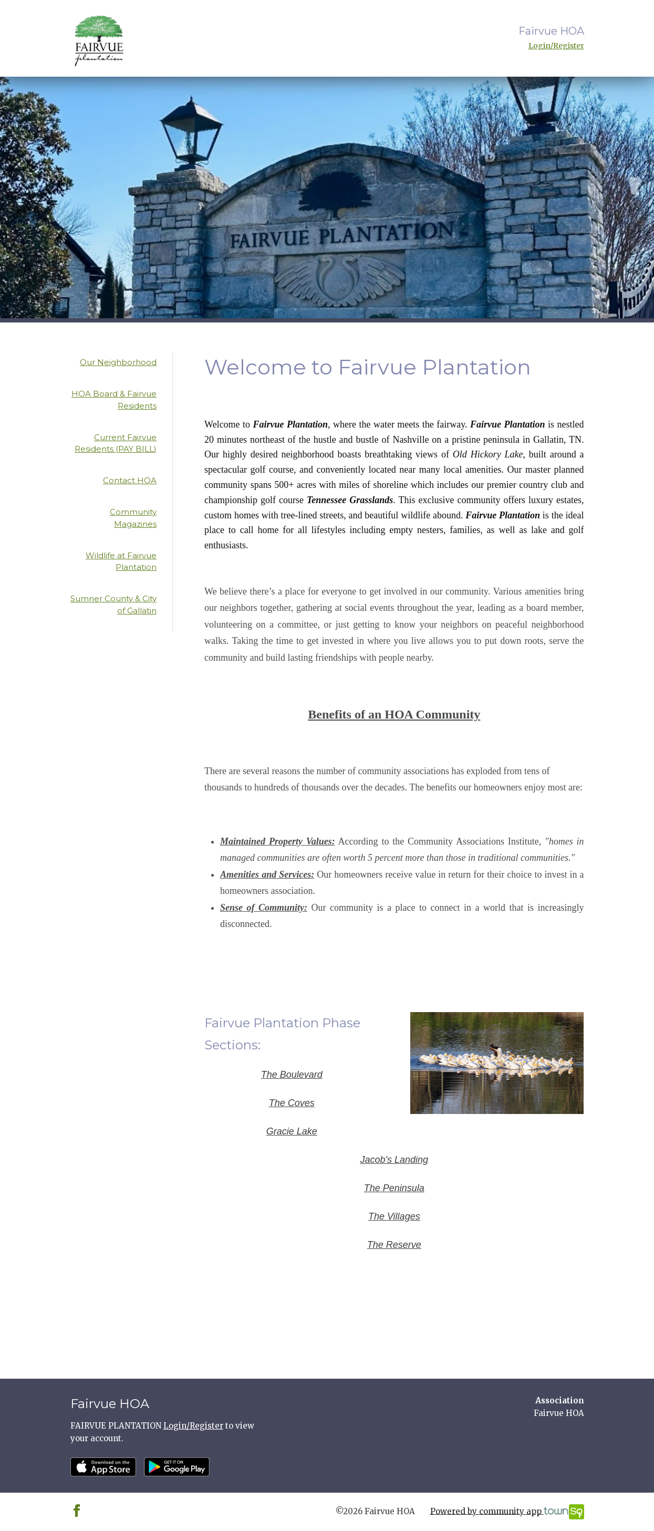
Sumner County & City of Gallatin (113, 604)
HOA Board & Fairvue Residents (114, 400)
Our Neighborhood (118, 362)
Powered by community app (507, 1511)
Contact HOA (130, 480)
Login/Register (556, 45)
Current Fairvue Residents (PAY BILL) (116, 443)
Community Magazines (133, 518)
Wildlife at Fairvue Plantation (121, 561)
